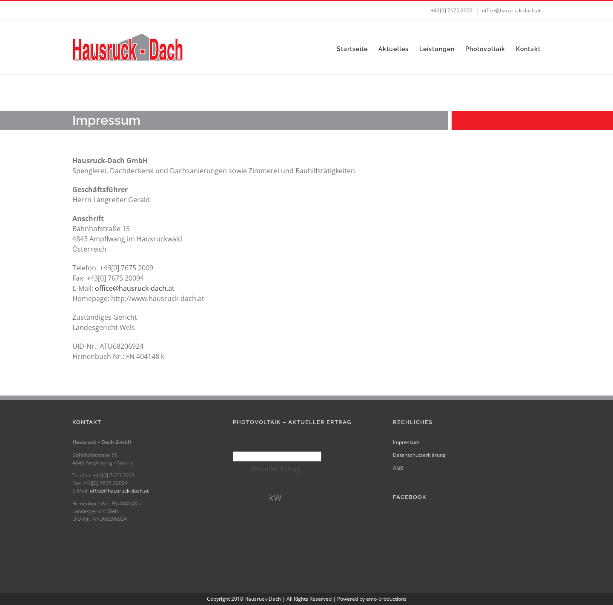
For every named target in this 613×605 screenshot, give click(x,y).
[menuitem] (357, 49)
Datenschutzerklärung (419, 455)
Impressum (406, 442)
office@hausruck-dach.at (511, 10)
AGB (398, 467)
